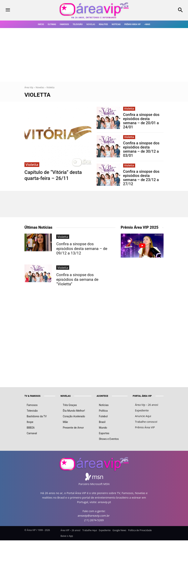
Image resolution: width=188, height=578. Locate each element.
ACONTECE (102, 396)
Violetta (32, 164)
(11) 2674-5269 (94, 520)
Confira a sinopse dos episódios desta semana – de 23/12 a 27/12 (141, 177)
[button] (164, 10)
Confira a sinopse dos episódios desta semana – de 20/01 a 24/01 (141, 120)
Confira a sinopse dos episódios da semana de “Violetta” (81, 271)
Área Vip (28, 87)
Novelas (40, 87)
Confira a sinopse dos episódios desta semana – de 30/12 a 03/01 (141, 149)
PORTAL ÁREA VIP (142, 396)
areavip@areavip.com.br (94, 515)
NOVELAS (65, 396)
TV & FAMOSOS (32, 396)
